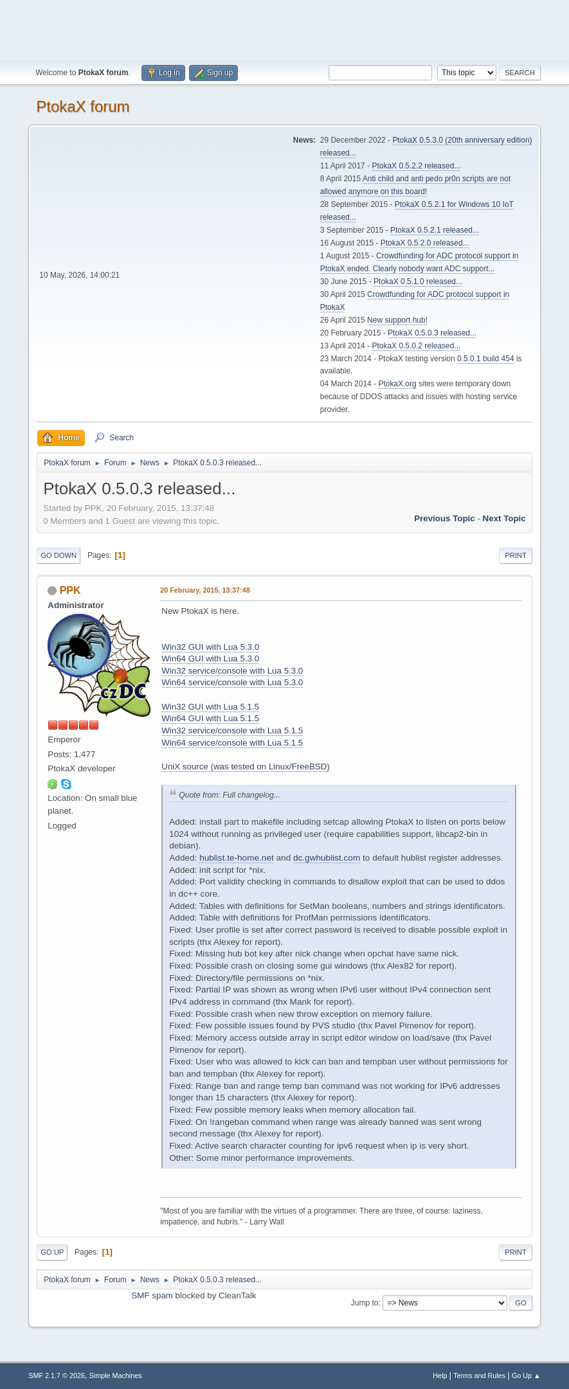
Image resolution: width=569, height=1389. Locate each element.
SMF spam (151, 1295)
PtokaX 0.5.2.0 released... (425, 242)
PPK (70, 590)
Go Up (52, 1252)
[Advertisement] (285, 29)
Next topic (504, 518)
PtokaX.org (397, 383)
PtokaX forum (82, 106)
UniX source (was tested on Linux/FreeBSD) (245, 766)
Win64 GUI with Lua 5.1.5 (210, 718)
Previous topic (444, 518)
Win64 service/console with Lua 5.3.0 (232, 682)
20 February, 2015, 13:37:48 (204, 590)
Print (516, 555)
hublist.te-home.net (236, 858)
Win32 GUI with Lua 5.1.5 (210, 707)
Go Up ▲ (526, 1375)
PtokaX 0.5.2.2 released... (416, 165)
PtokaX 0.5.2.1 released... (434, 230)
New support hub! (397, 320)
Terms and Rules (479, 1375)
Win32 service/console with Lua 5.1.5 (232, 730)
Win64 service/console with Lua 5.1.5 (232, 743)
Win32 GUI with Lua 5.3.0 (210, 647)
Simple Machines (115, 1375)
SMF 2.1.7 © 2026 (56, 1375)
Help (440, 1375)
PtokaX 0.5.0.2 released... (416, 345)
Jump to (365, 1302)
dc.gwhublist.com (326, 858)
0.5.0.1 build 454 (485, 358)
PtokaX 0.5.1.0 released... (418, 281)
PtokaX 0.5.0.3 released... (432, 332)
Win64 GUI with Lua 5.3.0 (210, 658)
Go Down (59, 555)
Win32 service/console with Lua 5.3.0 (232, 671)
